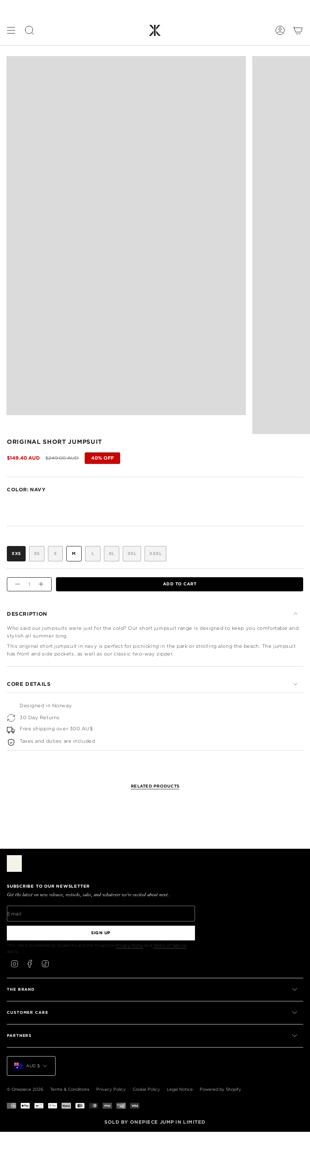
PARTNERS (153, 1035)
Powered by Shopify (220, 1089)
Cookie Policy (146, 1089)
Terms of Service (169, 945)
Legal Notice (180, 1089)
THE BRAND (153, 989)
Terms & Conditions (69, 1089)
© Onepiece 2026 (25, 1089)
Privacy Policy (129, 945)
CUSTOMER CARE (153, 1012)
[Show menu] (11, 30)
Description (153, 613)
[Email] (101, 913)
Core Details (153, 684)
